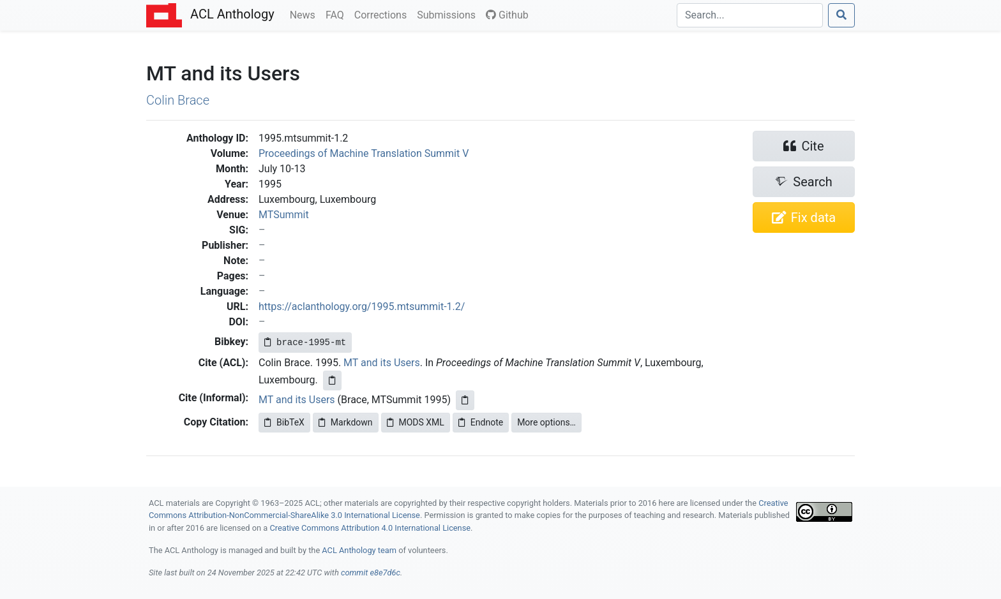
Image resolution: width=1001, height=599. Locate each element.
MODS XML (415, 422)
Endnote (480, 422)
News (305, 14)
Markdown (346, 422)
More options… (546, 422)
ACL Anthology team (359, 550)
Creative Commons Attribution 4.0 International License (369, 528)
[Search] (750, 15)
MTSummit (284, 215)
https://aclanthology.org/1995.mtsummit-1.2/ (362, 306)
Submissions (449, 14)
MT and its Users (381, 363)
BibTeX (284, 422)
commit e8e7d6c (370, 572)
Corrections (383, 14)
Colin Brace (177, 100)
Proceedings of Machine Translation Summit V (364, 153)
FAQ (337, 14)
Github (507, 15)
